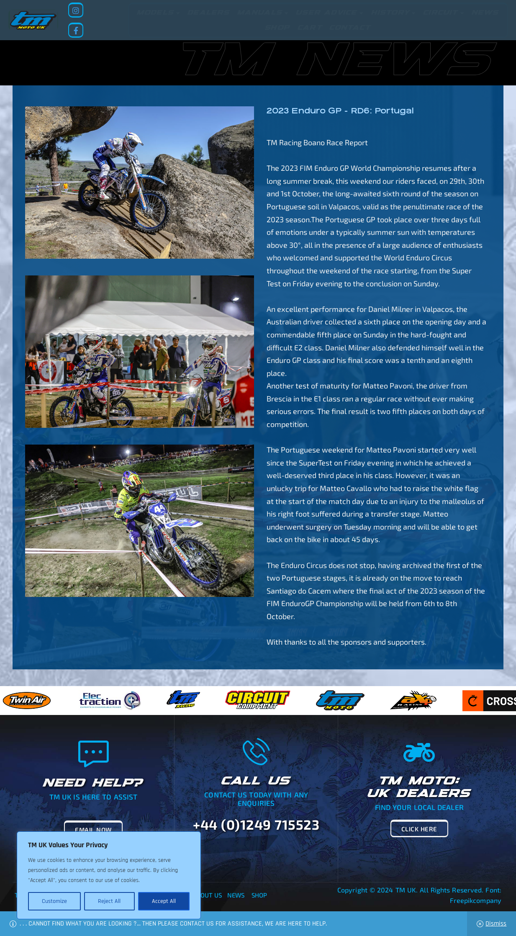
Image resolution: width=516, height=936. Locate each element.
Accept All (164, 901)
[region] (109, 875)
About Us (207, 895)
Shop (259, 895)
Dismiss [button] (495, 923)
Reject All (109, 901)
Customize (54, 901)
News (235, 895)
